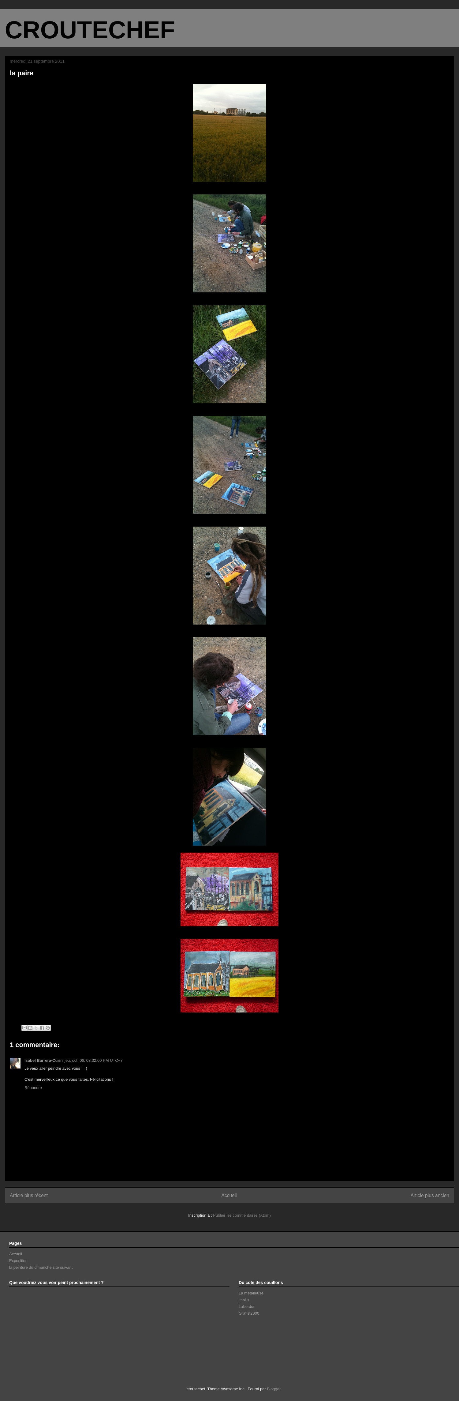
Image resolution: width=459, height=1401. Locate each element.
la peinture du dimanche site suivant (41, 1267)
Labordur (247, 1306)
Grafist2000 (249, 1313)
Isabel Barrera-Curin (43, 1060)
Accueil (229, 1195)
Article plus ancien (429, 1195)
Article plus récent (29, 1195)
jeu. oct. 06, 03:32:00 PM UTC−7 (94, 1060)
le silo (244, 1300)
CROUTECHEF (90, 29)
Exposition (18, 1260)
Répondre (33, 1087)
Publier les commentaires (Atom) (242, 1215)
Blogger (273, 1389)
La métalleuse (251, 1293)
